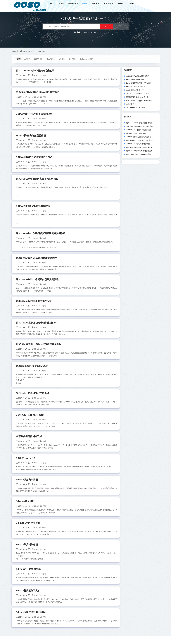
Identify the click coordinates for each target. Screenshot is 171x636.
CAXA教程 (73, 59)
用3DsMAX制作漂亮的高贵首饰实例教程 (37, 179)
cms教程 (130, 3)
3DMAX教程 (40, 51)
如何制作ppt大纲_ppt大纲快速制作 (139, 100)
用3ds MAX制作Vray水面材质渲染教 (139, 151)
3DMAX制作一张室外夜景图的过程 (34, 114)
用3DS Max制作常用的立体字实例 (34, 302)
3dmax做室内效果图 (27, 482)
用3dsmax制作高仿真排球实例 (32, 367)
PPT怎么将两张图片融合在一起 (137, 97)
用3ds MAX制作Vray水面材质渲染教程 (36, 258)
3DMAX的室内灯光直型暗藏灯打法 (34, 157)
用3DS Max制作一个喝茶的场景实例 (139, 154)
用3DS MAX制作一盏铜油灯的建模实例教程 (38, 345)
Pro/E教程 (52, 59)
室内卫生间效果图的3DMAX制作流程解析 (38, 92)
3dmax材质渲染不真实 (28, 593)
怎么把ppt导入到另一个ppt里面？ (138, 93)
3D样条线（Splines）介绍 (30, 416)
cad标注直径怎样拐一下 (135, 90)
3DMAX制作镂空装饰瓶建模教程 (33, 206)
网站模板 (119, 3)
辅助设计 (84, 3)
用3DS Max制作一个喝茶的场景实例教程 (37, 280)
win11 (93, 32)
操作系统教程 (72, 3)
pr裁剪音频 (130, 104)
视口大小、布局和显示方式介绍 (32, 395)
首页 (52, 3)
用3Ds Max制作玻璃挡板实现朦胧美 (139, 147)
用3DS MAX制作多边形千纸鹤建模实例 (36, 324)
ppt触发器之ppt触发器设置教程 (137, 76)
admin (86, 32)
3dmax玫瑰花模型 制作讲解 (31, 615)
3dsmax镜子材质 (25, 503)
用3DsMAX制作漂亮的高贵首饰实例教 (140, 140)
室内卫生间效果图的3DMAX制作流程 (139, 126)
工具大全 (60, 3)
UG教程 (62, 59)
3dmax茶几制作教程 (27, 547)
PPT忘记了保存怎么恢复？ (135, 86)
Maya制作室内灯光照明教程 (31, 136)
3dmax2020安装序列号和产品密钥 (139, 83)
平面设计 (95, 3)
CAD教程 (27, 59)
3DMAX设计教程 (39, 75)
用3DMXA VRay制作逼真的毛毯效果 (35, 70)
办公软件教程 (107, 3)
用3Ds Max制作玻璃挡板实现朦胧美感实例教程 (41, 234)
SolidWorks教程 (87, 59)
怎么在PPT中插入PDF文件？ (136, 107)
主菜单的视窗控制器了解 (29, 438)
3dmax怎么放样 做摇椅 (28, 571)
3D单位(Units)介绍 (26, 460)
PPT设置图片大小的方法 (135, 79)
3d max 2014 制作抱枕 (28, 525)
